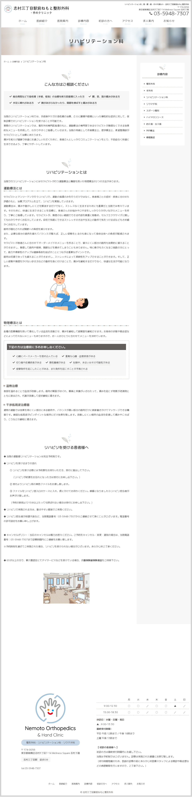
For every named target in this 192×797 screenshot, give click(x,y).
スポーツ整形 (153, 111)
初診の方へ (105, 22)
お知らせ (169, 22)
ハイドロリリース (155, 118)
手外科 (149, 90)
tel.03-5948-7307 (44, 767)
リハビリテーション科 (157, 97)
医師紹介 (42, 22)
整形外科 (151, 83)
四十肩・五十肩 (154, 125)
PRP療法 (151, 132)
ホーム (23, 22)
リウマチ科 (152, 104)
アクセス (127, 22)
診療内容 (83, 22)
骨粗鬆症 (151, 139)
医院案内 (62, 22)
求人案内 (148, 22)
